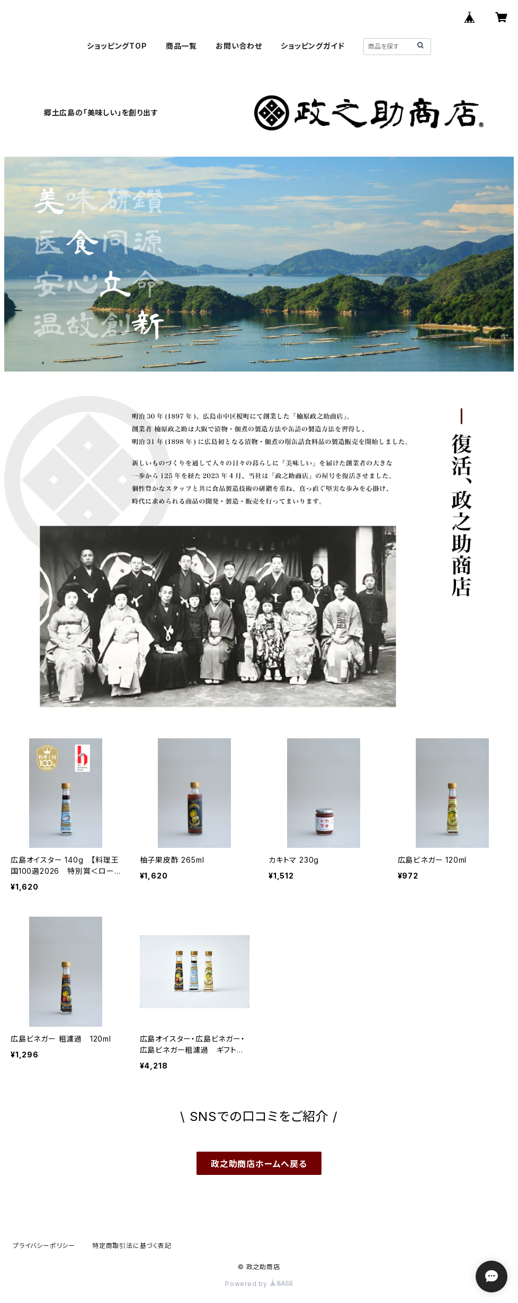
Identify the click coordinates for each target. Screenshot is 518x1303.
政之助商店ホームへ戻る (259, 1164)
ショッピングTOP (117, 45)
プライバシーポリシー (44, 1246)
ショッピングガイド (312, 45)
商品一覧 (181, 45)
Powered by (259, 1284)
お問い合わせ (239, 45)
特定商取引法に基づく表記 (132, 1246)
